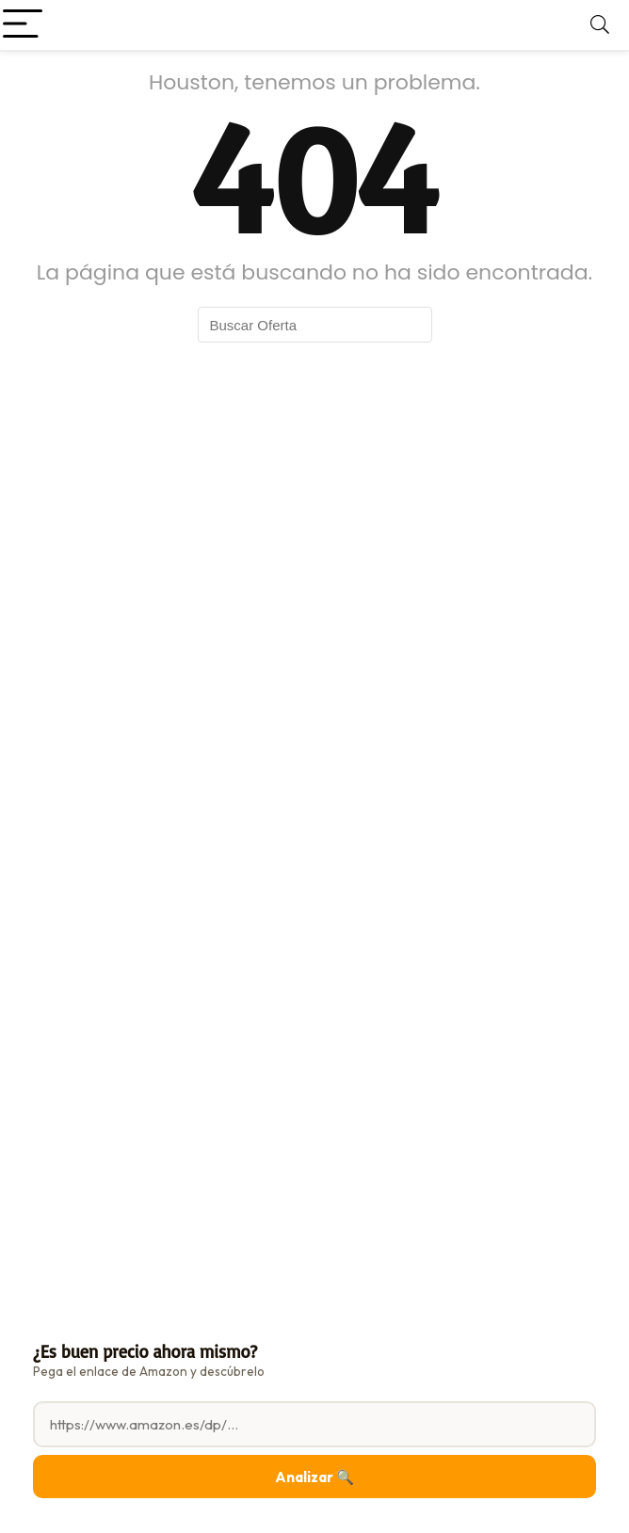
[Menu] (22, 25)
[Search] (599, 25)
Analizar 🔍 (314, 1477)
